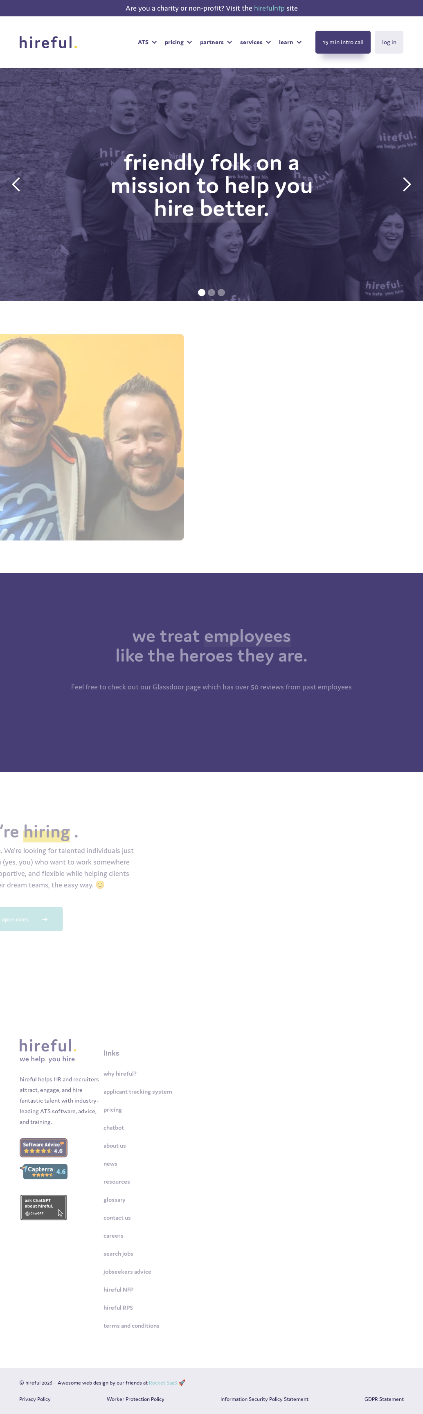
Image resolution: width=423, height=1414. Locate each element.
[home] (51, 42)
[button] (147, 42)
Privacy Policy (35, 1399)
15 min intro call (343, 42)
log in (389, 42)
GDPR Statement (384, 1399)
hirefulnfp (270, 8)
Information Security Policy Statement (264, 1399)
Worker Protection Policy (135, 1399)
